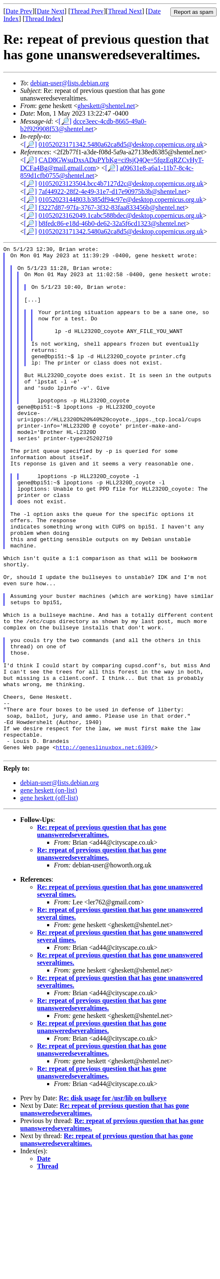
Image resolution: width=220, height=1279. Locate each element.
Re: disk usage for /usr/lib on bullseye (113, 1200)
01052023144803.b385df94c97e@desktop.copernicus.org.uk (121, 199)
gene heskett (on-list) (48, 892)
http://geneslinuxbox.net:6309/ (105, 848)
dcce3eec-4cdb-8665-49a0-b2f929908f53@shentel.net (83, 125)
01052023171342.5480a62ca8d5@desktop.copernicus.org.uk (121, 144)
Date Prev (18, 11)
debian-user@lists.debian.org (69, 83)
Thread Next (125, 11)
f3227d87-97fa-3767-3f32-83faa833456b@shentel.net (112, 207)
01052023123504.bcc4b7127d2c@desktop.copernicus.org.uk (121, 183)
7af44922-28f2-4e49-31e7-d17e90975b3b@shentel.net (113, 191)
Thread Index (43, 18)
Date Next (50, 11)
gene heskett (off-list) (49, 900)
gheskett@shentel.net (106, 105)
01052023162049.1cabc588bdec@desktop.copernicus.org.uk (121, 215)
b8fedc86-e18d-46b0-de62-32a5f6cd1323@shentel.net (112, 223)
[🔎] (65, 121)
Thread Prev (86, 11)
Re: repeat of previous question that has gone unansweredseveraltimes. (101, 933)
